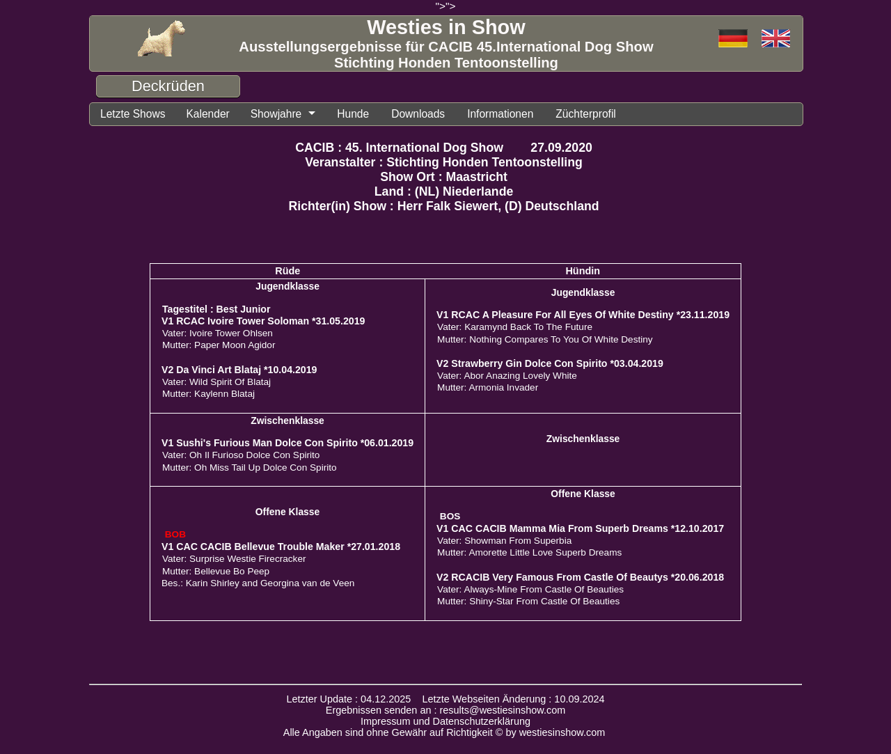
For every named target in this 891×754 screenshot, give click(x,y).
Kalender (207, 114)
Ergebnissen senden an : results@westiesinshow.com (446, 710)
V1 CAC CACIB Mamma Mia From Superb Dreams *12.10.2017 (580, 528)
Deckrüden (168, 86)
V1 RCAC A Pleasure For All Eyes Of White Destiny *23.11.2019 (583, 314)
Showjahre (276, 114)
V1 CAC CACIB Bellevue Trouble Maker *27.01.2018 (280, 546)
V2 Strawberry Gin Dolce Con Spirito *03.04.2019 (549, 363)
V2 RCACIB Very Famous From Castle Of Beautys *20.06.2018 (580, 577)
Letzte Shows (132, 114)
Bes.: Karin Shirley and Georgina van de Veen (257, 583)
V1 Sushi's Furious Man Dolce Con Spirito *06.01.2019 (287, 442)
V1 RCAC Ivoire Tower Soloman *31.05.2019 (263, 321)
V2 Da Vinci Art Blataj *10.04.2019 (239, 369)
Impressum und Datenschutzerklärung (445, 721)
